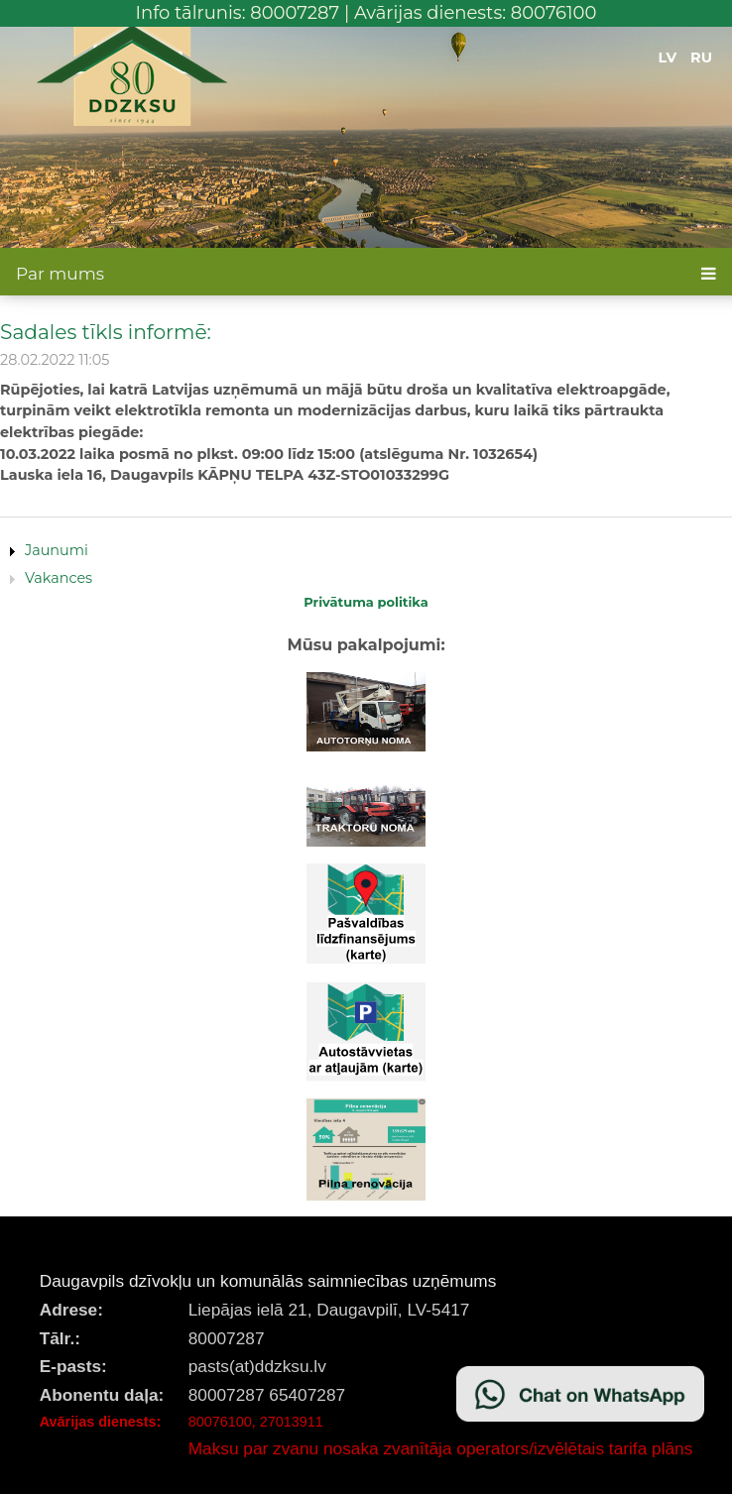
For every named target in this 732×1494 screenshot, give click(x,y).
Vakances (58, 578)
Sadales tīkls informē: (105, 331)
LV (668, 57)
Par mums (60, 274)
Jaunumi (56, 550)
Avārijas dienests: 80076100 (475, 13)
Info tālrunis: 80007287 (238, 13)
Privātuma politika (366, 602)
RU (701, 57)
